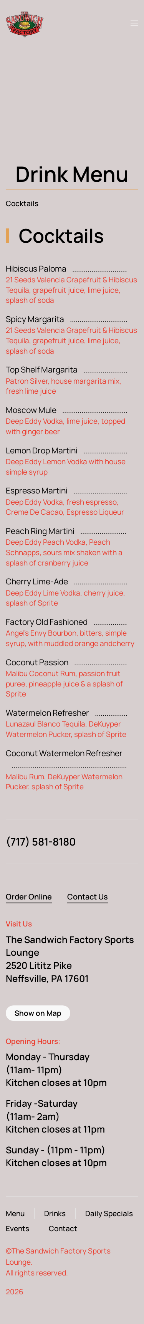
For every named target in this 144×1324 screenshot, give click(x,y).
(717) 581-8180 (41, 841)
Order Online (29, 896)
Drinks (55, 1213)
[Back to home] (26, 23)
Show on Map (38, 1013)
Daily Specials (109, 1213)
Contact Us (87, 896)
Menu (15, 1213)
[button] (134, 23)
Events (17, 1228)
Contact (63, 1228)
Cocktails (22, 203)
